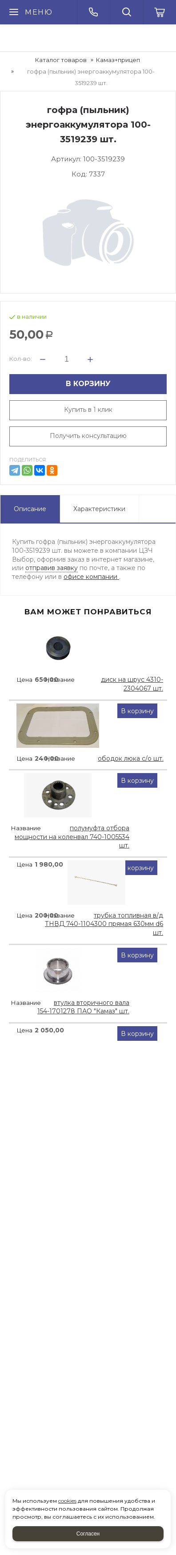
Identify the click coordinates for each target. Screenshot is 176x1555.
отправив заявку (51, 568)
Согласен (88, 1534)
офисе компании (91, 577)
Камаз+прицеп (118, 59)
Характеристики (99, 509)
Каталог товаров (61, 59)
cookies (67, 1500)
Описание (30, 509)
